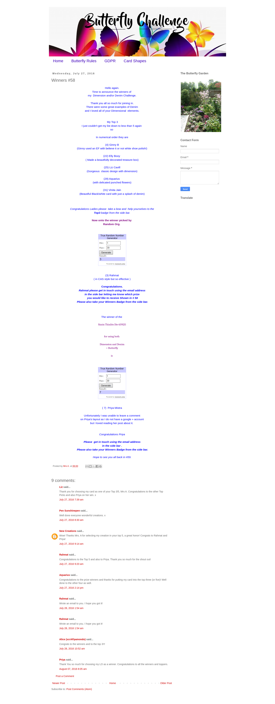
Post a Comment (65, 676)
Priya (62, 659)
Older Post (166, 683)
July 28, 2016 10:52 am (72, 648)
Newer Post (58, 683)
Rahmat (63, 554)
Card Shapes (135, 61)
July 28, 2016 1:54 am (71, 608)
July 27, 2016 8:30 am (71, 520)
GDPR (110, 61)
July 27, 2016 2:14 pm (71, 587)
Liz (61, 487)
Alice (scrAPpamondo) (72, 639)
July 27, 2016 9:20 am (71, 564)
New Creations (67, 531)
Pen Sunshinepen (69, 510)
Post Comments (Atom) (79, 689)
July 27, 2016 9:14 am (71, 543)
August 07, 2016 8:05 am (73, 669)
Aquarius (64, 575)
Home (58, 61)
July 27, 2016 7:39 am (71, 499)
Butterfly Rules (83, 61)
